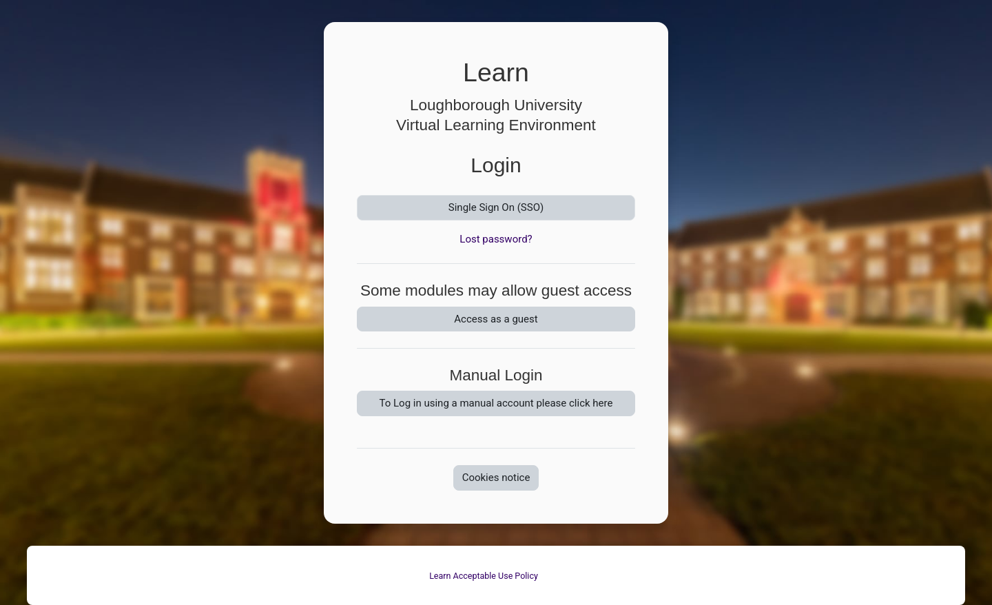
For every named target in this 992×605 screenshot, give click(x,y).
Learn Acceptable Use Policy (483, 576)
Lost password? (495, 239)
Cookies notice (496, 477)
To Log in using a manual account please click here (496, 403)
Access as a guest (495, 319)
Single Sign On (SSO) (496, 207)
